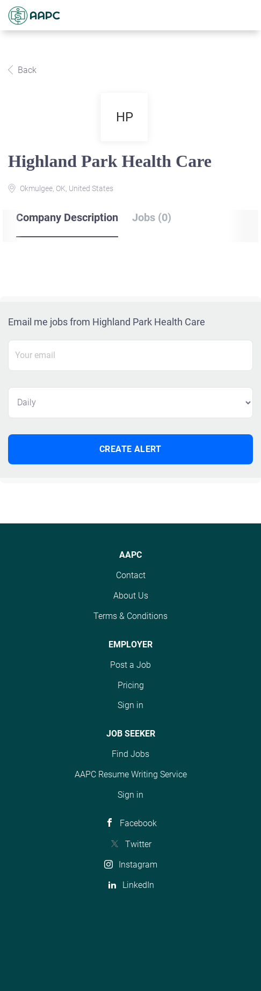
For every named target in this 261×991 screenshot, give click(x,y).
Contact (131, 575)
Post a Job (130, 665)
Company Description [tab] (67, 217)
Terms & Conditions (130, 616)
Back (26, 70)
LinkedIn (138, 885)
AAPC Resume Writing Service (131, 774)
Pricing (131, 685)
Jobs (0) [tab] (151, 217)
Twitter (138, 844)
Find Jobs (130, 754)
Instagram (138, 864)
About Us (130, 596)
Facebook (138, 823)
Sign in (130, 705)
